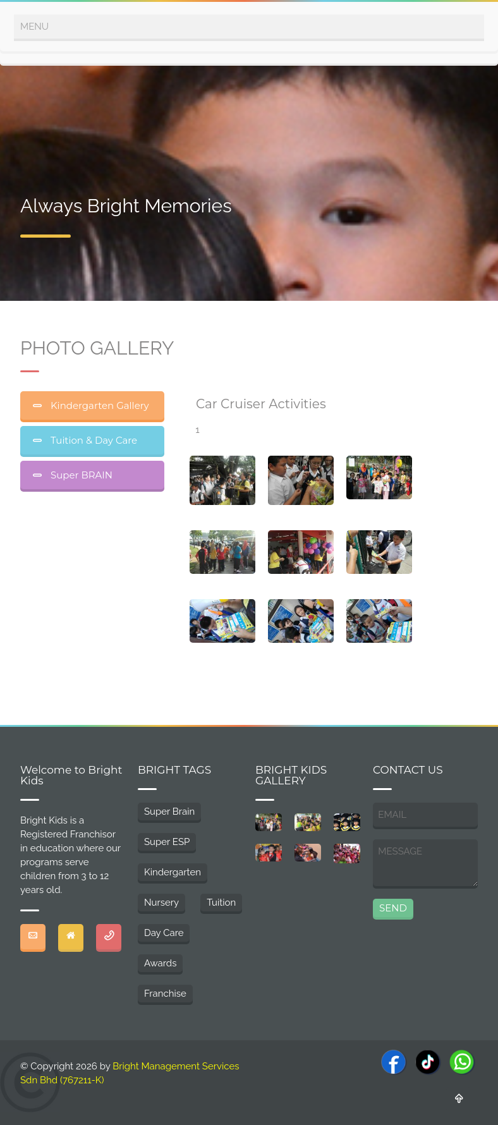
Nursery (161, 902)
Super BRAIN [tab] (80, 475)
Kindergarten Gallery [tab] (98, 405)
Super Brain (169, 811)
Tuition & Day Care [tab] (92, 440)
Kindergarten (172, 872)
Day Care (163, 933)
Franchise (165, 993)
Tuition (221, 902)
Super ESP (167, 842)
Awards (160, 963)
